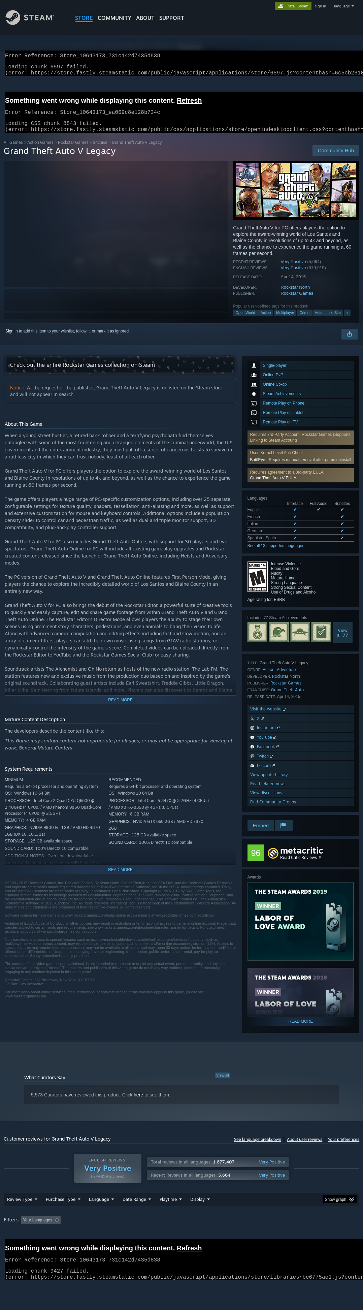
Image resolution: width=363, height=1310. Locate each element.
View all (222, 1083)
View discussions (266, 800)
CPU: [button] (297, 1237)
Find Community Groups (273, 809)
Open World (245, 321)
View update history (269, 782)
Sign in (11, 339)
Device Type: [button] (17, 1246)
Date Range (134, 1216)
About (145, 17)
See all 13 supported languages (276, 553)
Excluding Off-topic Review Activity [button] (106, 1237)
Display (197, 1216)
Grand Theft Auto (287, 697)
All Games (13, 150)
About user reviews (304, 1147)
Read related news (268, 791)
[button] (301, 483)
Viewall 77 (342, 641)
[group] (181, 1242)
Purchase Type (60, 1216)
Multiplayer (285, 321)
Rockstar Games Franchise (82, 150)
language (342, 6)
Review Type (19, 1216)
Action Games (40, 150)
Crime (304, 321)
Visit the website (268, 717)
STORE (84, 17)
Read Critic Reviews (298, 865)
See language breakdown (257, 1147)
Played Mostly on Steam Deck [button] (206, 1237)
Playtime (168, 1216)
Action (266, 321)
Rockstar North (295, 295)
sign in (320, 6)
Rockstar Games (296, 301)
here (138, 1103)
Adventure (286, 677)
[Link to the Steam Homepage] (35, 23)
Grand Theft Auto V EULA (273, 486)
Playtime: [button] (158, 1237)
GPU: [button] (320, 1237)
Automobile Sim (328, 321)
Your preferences (343, 1147)
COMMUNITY (114, 17)
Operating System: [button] (262, 1237)
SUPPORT (171, 17)
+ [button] (347, 321)
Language (99, 1216)
